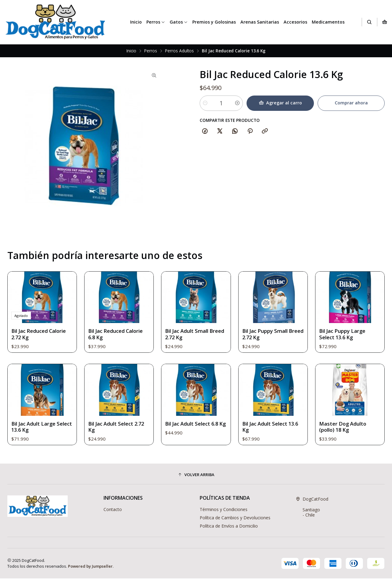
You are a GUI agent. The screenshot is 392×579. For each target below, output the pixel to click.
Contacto (113, 510)
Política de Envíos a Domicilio (229, 526)
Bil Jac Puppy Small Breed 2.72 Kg (265, 364)
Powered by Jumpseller (90, 567)
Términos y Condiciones (223, 510)
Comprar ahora (350, 103)
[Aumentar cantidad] (238, 103)
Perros (155, 22)
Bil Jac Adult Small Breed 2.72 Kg (195, 358)
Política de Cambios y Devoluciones (235, 518)
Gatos (179, 22)
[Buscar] (369, 22)
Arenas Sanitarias (259, 22)
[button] (196, 475)
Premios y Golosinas (214, 22)
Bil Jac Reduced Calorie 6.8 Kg (116, 350)
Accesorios (295, 22)
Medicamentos (328, 22)
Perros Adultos (179, 51)
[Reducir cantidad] (205, 103)
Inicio (136, 22)
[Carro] (384, 22)
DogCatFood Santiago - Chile (312, 508)
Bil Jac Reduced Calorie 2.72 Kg (39, 343)
